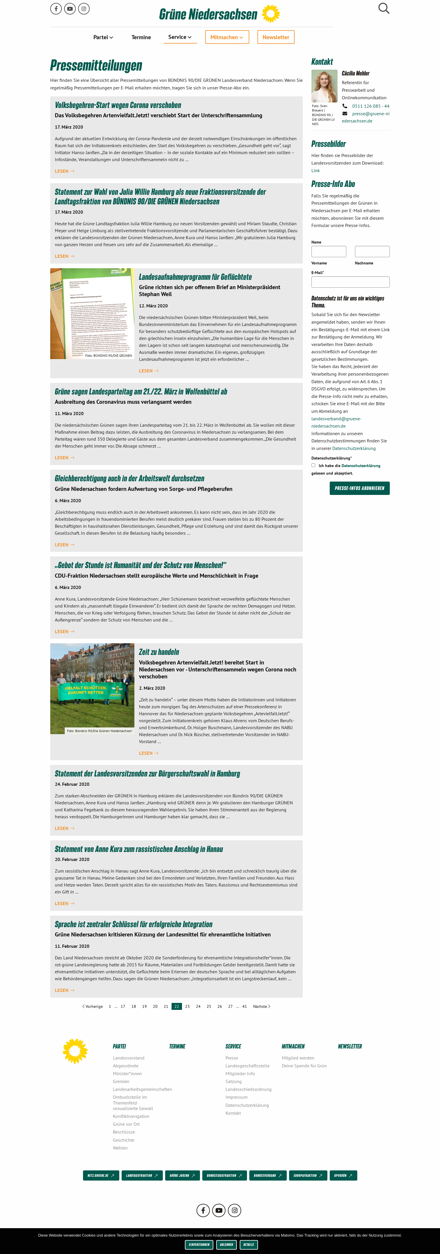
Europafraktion (308, 1175)
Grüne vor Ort (126, 1124)
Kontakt (233, 1113)
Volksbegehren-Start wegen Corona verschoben (119, 104)
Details (249, 1244)
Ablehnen (226, 1244)
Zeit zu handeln (159, 651)
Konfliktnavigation (131, 1116)
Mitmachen (252, 37)
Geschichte (123, 1140)
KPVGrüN (343, 1175)
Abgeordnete (125, 1065)
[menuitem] (132, 37)
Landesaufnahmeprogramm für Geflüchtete (196, 276)
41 (244, 1006)
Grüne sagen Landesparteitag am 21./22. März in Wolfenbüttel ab (142, 391)
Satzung (234, 1081)
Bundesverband (268, 1175)
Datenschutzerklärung (354, 448)
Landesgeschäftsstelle (248, 1065)
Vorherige (94, 1006)
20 (155, 1006)
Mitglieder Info (240, 1073)
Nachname (364, 262)
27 (230, 1006)
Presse (232, 1057)
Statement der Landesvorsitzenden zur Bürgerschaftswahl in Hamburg (149, 773)
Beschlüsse (124, 1132)
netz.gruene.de (101, 1175)
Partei (129, 37)
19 (144, 1006)
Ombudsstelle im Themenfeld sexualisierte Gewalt (133, 1102)
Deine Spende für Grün (304, 1065)
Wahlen (120, 1147)
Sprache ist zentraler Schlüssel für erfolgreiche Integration (134, 923)
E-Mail (317, 272)
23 (187, 1006)
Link (315, 170)
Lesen (65, 171)
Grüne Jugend (183, 1175)
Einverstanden (199, 1244)
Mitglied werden (298, 1057)
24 (198, 1006)
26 (219, 1006)
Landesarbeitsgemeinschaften (139, 1089)
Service (205, 36)
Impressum (237, 1097)
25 (209, 1006)
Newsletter (304, 37)
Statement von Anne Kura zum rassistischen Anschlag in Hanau (140, 848)
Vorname (319, 262)
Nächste (263, 1006)
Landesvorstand (129, 1057)
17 (123, 1006)
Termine (169, 37)
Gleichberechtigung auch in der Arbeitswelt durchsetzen (130, 477)
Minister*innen (127, 1073)
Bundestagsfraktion (225, 1175)
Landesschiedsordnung (249, 1089)
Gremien (121, 1081)
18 (133, 1006)
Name (316, 241)
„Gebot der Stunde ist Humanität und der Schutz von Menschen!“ (141, 564)
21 (166, 1006)
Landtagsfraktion (142, 1175)
